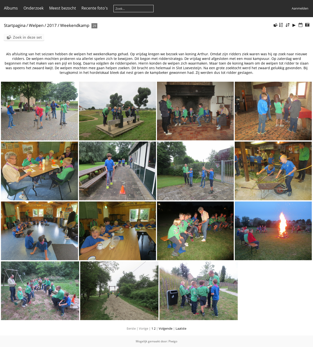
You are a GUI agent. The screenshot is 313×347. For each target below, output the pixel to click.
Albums (11, 8)
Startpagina (14, 25)
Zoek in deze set (27, 37)
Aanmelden (300, 8)
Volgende (165, 328)
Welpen (36, 25)
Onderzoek (33, 8)
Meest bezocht (62, 8)
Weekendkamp (74, 25)
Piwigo (172, 341)
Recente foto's (94, 8)
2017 (52, 25)
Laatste (181, 328)
